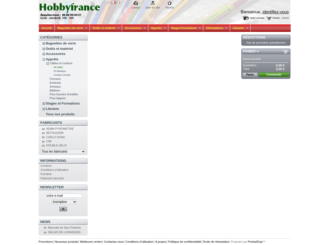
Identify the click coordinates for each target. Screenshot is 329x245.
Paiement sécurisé (52, 178)
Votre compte (257, 17)
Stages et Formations (63, 103)
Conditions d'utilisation (55, 169)
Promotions (46, 241)
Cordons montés (61, 75)
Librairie (239, 28)
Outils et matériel (105, 28)
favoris (170, 7)
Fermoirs (55, 78)
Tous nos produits (60, 114)
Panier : (276, 17)
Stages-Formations (184, 28)
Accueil (47, 28)
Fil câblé (58, 67)
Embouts (55, 82)
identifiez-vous (275, 12)
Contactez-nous (114, 241)
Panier (249, 51)
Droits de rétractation (216, 241)
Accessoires (134, 28)
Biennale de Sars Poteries (64, 227)
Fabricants (51, 123)
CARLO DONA (55, 137)
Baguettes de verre (71, 28)
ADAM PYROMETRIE (60, 128)
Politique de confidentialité (184, 241)
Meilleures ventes (91, 241)
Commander (274, 74)
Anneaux (55, 86)
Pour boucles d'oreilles (64, 94)
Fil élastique (59, 71)
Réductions (254, 37)
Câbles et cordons (61, 63)
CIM (48, 141)
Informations (215, 28)
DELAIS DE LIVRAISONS (64, 232)
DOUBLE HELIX (56, 145)
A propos (46, 173)
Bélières (55, 90)
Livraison (46, 165)
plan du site (152, 7)
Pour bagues (58, 98)
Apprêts (157, 28)
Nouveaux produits (66, 241)
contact (135, 7)
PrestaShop (255, 241)
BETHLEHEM (54, 132)
